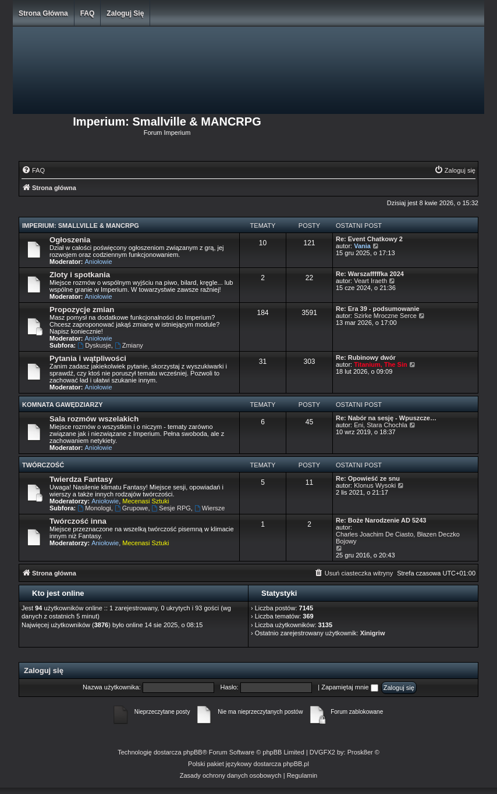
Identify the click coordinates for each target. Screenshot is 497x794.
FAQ (87, 13)
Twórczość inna (77, 521)
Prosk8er (360, 752)
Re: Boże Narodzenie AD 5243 (381, 520)
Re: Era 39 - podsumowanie (378, 308)
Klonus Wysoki (375, 485)
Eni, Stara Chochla (380, 424)
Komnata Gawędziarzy (62, 404)
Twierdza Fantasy (81, 479)
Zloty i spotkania (79, 274)
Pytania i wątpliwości (87, 358)
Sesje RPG (171, 508)
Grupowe (131, 508)
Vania (362, 245)
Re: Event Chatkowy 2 (369, 238)
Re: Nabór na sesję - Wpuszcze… (386, 417)
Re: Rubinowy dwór (366, 357)
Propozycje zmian (81, 309)
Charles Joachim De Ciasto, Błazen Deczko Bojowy (398, 538)
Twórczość (43, 465)
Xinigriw (372, 633)
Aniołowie (98, 261)
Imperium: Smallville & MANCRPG (80, 225)
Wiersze (209, 508)
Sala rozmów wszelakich (94, 418)
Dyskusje (94, 345)
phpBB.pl (296, 763)
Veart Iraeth (370, 280)
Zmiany (129, 345)
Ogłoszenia (69, 239)
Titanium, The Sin (380, 364)
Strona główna (43, 13)
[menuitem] (33, 170)
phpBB (193, 752)
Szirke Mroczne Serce (385, 315)
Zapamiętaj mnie (349, 687)
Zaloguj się (125, 13)
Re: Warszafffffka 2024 (370, 273)
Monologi (94, 508)
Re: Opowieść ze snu (368, 478)
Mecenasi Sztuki (145, 501)
